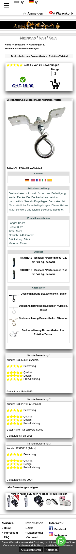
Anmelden (33, 13)
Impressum (11, 532)
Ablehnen (52, 549)
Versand (32, 537)
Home (8, 44)
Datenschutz (35, 532)
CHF (17, 2)
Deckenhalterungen (28, 48)
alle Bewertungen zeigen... (23, 487)
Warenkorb (61, 13)
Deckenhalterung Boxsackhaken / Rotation (43, 318)
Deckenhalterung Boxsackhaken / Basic (43, 293)
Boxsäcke (20, 44)
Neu (42, 38)
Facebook (57, 529)
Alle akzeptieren (31, 549)
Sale (53, 38)
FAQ (6, 537)
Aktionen (27, 38)
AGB (30, 528)
